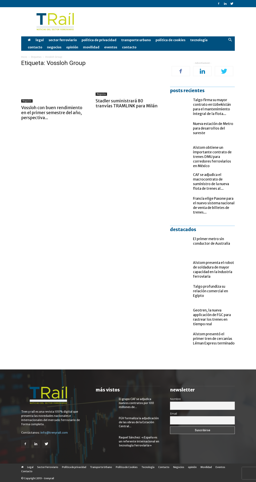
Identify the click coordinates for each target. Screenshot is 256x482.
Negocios (54, 47)
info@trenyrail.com (54, 432)
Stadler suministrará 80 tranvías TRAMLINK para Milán (127, 103)
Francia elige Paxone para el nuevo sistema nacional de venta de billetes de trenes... (214, 205)
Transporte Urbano (136, 40)
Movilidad (91, 47)
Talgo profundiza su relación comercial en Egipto (210, 291)
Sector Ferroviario (63, 40)
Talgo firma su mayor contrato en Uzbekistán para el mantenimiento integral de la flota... (212, 107)
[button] (230, 40)
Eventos (110, 47)
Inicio (24, 57)
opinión (72, 47)
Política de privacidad (99, 40)
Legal (40, 40)
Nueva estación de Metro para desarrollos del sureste (213, 128)
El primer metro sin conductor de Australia (211, 241)
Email (173, 413)
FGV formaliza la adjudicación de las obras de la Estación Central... (139, 422)
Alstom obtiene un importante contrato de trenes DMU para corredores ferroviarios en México (212, 156)
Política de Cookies (170, 40)
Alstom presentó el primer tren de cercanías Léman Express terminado (214, 338)
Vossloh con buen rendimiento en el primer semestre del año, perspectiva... (51, 112)
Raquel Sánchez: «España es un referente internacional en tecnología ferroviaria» (139, 441)
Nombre (175, 399)
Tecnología (199, 40)
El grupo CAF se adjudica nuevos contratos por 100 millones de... (136, 403)
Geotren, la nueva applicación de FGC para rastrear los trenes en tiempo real (212, 317)
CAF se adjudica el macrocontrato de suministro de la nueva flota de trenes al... (211, 182)
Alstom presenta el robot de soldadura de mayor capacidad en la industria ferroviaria (213, 269)
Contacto (35, 47)
